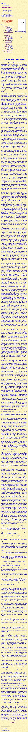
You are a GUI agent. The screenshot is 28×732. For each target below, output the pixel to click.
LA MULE (5, 48)
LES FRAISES (7, 40)
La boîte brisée (6, 7)
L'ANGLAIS (7, 28)
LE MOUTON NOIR (8, 50)
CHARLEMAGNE (7, 35)
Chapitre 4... (14, 722)
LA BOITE (6, 26)
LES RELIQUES (7, 46)
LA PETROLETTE (7, 33)
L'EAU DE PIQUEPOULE (8, 32)
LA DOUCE (7, 44)
